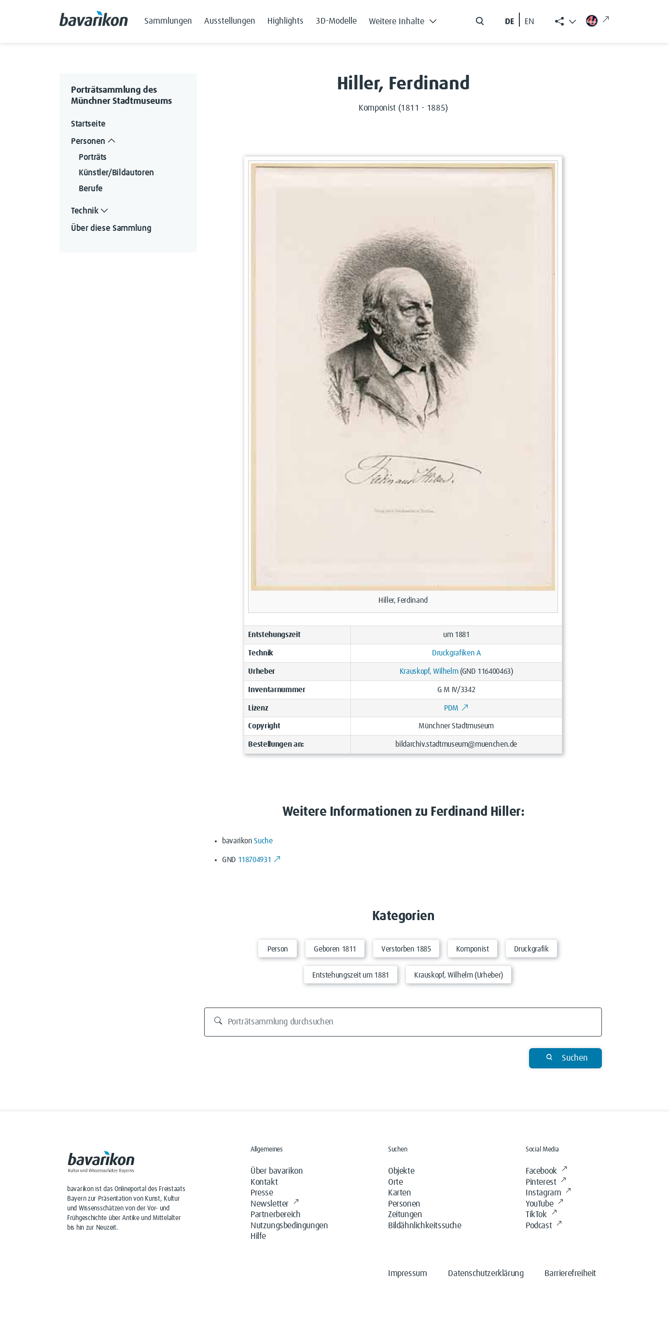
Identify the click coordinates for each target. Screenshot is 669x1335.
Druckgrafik (531, 949)
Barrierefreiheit (570, 1273)
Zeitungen (405, 1214)
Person (277, 949)
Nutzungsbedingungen (289, 1225)
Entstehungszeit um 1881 (350, 975)
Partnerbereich (275, 1214)
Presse (262, 1193)
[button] (405, 19)
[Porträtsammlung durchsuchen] (403, 1022)
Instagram (548, 1193)
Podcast (544, 1226)
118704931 (259, 860)
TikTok (541, 1215)
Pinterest (546, 1182)
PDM (456, 708)
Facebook (546, 1171)
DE (509, 21)
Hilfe (258, 1236)
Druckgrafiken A (456, 653)
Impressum (407, 1273)
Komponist (472, 949)
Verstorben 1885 (406, 949)
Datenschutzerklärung (485, 1273)
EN (529, 21)
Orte (395, 1182)
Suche (263, 841)
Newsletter (275, 1204)
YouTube (544, 1204)
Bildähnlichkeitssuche (424, 1225)
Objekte (401, 1171)
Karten (399, 1193)
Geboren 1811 (335, 949)
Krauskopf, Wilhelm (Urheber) (458, 975)
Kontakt (264, 1182)
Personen (404, 1204)
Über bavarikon (277, 1171)
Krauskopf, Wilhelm (429, 671)
